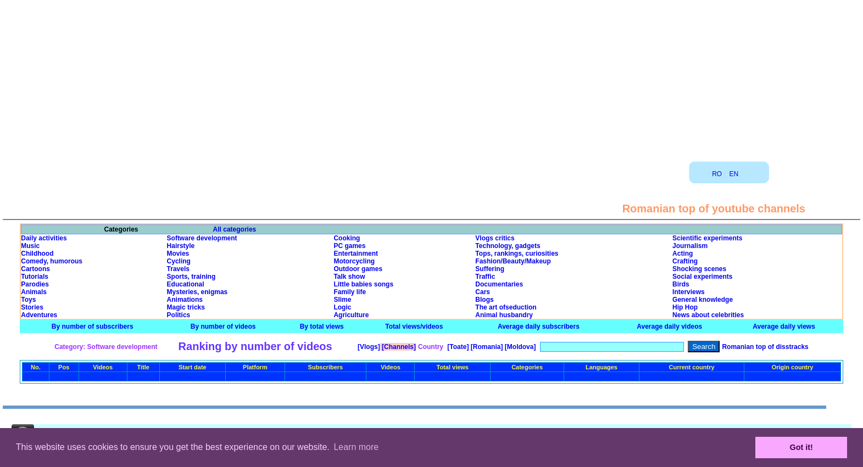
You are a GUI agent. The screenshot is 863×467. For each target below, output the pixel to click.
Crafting (685, 261)
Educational (185, 284)
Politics (179, 315)
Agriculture (351, 315)
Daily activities (43, 238)
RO (717, 174)
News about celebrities (708, 315)
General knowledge (702, 299)
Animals (34, 292)
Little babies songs (363, 284)
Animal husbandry (504, 315)
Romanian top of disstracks (765, 347)
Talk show (349, 276)
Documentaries (499, 284)
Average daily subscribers (539, 326)
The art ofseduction (505, 307)
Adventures (39, 315)
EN (734, 174)
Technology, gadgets (507, 246)
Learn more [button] (355, 447)
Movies (178, 253)
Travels (178, 269)
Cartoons (35, 269)
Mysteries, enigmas (197, 292)
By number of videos (223, 326)
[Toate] (457, 347)
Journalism (690, 246)
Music (30, 246)
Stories (32, 307)
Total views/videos (414, 326)
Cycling (179, 261)
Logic (342, 307)
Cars (482, 292)
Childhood (37, 253)
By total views (322, 326)
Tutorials (34, 276)
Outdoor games (357, 269)
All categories (235, 229)
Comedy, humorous (51, 261)
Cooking (346, 238)
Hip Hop (685, 307)
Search (703, 346)
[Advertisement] (431, 77)
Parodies (35, 284)
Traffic (485, 276)
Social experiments (702, 276)
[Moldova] (519, 347)
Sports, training (191, 276)
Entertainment (355, 253)
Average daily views (784, 326)
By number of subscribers (92, 326)
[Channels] (398, 347)
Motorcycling (354, 261)
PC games (349, 246)
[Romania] (486, 347)
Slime (342, 299)
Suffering (489, 269)
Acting (682, 253)
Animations (185, 299)
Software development (202, 238)
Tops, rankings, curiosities (516, 253)
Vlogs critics (494, 238)
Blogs (484, 299)
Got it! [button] (801, 447)
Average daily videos (669, 326)
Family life (349, 292)
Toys (28, 299)
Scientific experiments (707, 238)
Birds (680, 284)
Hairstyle (181, 246)
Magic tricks (186, 307)
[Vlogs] (368, 347)
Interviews (688, 292)
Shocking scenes (699, 269)
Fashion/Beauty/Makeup (512, 261)
